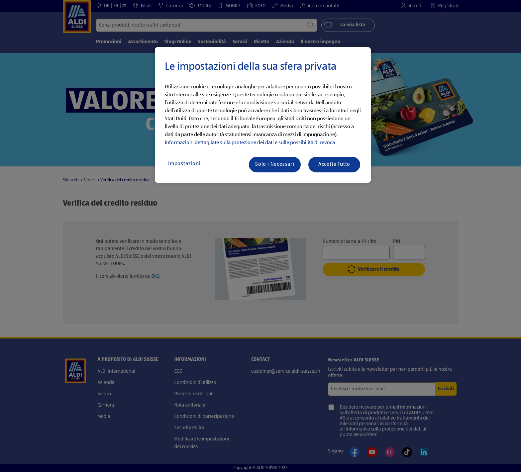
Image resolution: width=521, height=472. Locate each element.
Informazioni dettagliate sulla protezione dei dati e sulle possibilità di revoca (250, 142)
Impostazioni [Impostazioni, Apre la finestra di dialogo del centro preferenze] (184, 163)
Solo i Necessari (274, 164)
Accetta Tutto (334, 164)
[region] (263, 115)
